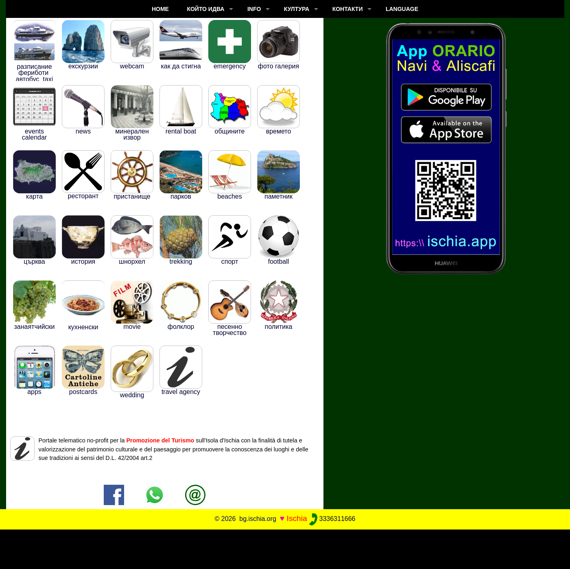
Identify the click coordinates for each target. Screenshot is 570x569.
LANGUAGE (402, 9)
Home (160, 9)
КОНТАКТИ (347, 9)
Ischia (297, 518)
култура (296, 9)
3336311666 (332, 518)
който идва (205, 9)
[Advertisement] (285, 548)
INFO (254, 9)
